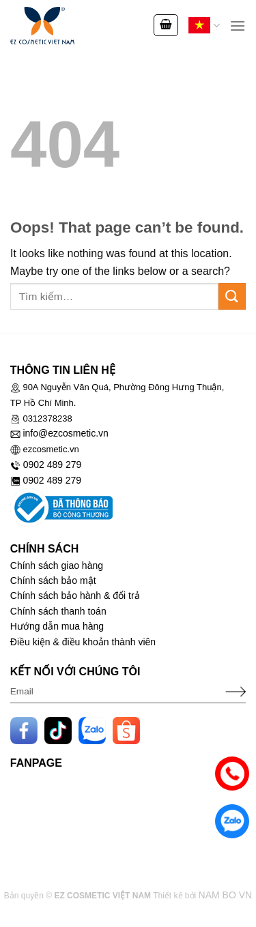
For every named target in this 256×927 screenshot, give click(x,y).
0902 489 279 (52, 464)
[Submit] (232, 296)
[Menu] (237, 25)
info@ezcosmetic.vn (65, 433)
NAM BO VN (226, 894)
